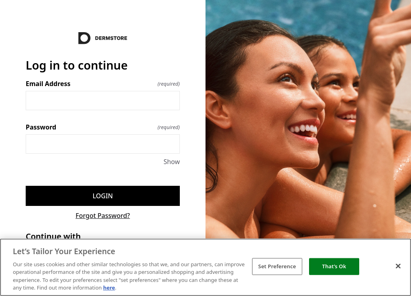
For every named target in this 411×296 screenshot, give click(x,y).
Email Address (103, 84)
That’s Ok (334, 266)
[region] (205, 267)
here (109, 287)
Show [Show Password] (171, 161)
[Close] (398, 266)
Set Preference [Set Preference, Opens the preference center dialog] (277, 266)
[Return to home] (103, 38)
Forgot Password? (102, 215)
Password (103, 127)
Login (103, 195)
